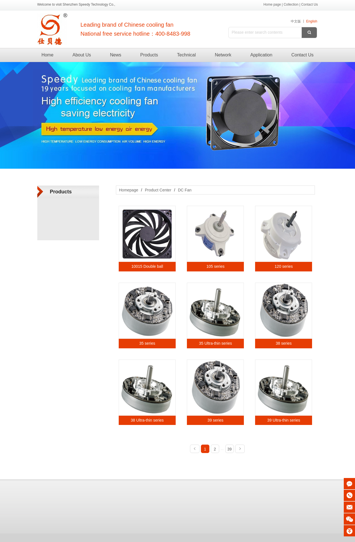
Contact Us (302, 54)
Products (149, 54)
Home (48, 54)
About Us (81, 54)
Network (223, 54)
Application (261, 54)
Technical (186, 54)
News (115, 54)
